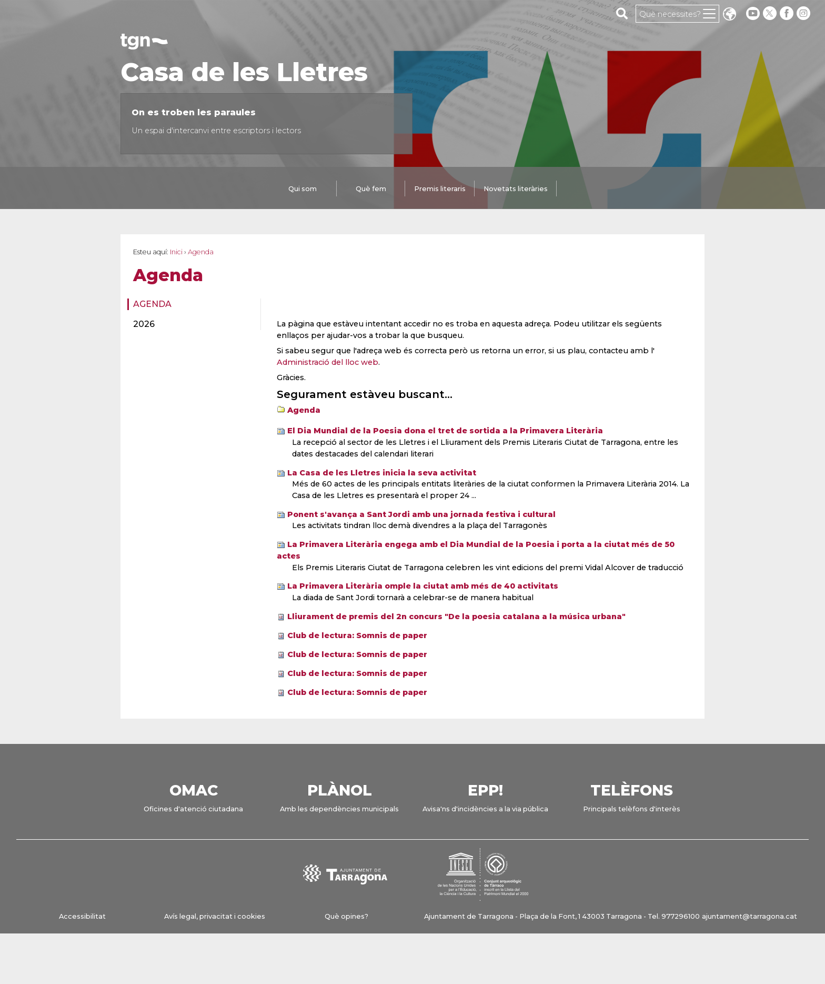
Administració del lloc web (327, 362)
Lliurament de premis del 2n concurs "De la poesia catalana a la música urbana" (456, 616)
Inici (176, 252)
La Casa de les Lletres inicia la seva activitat (381, 473)
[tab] (302, 189)
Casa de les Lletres (244, 72)
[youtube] (752, 13)
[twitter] (770, 13)
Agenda (152, 304)
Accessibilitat (82, 916)
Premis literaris (440, 189)
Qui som (302, 189)
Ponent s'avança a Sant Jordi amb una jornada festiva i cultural (421, 514)
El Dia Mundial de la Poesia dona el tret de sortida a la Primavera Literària (445, 430)
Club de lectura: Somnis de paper (357, 635)
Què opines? (346, 916)
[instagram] (804, 13)
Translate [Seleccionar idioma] (729, 15)
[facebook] (787, 13)
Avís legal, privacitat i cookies (214, 916)
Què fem (371, 189)
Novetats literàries (516, 189)
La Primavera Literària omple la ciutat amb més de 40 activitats (422, 586)
